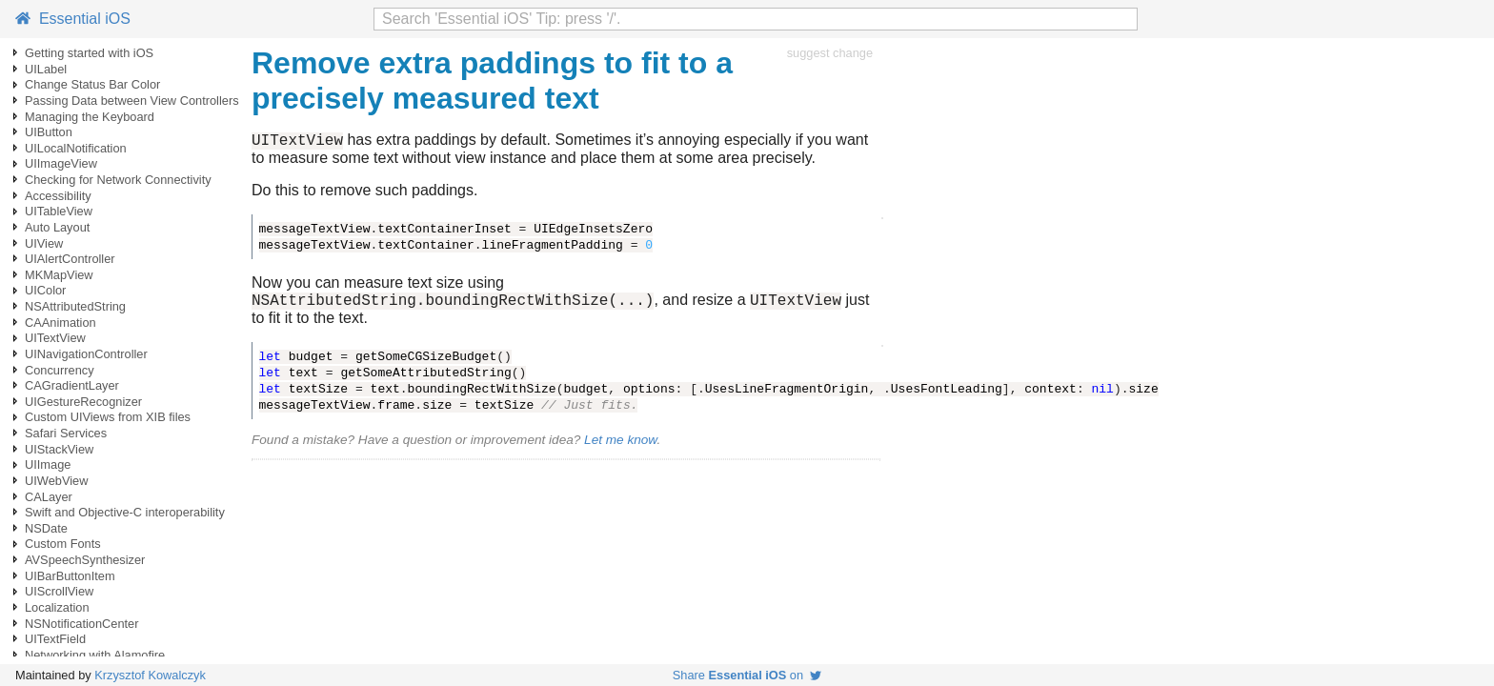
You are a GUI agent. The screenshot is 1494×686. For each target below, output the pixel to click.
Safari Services (66, 433)
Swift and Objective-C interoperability (125, 512)
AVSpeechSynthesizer (85, 560)
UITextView (55, 338)
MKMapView (59, 275)
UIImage (48, 464)
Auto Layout (57, 227)
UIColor (45, 290)
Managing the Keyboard (89, 117)
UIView (44, 243)
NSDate (46, 528)
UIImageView (61, 163)
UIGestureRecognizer (83, 401)
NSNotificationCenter (82, 623)
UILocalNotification (76, 148)
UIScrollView (59, 591)
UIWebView (56, 481)
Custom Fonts (63, 543)
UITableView (58, 211)
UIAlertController (70, 259)
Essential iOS (73, 18)
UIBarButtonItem (70, 576)
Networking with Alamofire (95, 655)
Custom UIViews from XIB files (108, 417)
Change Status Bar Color (92, 84)
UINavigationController (86, 354)
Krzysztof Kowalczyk (150, 675)
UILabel (46, 69)
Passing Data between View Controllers (132, 100)
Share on (747, 675)
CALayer (48, 497)
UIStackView (59, 449)
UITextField (55, 639)
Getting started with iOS (89, 53)
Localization (57, 607)
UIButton (48, 132)
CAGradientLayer (72, 385)
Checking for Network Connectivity (118, 179)
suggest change (830, 53)
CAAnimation (60, 322)
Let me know (620, 445)
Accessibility (58, 196)
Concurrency (59, 370)
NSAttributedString (75, 306)
